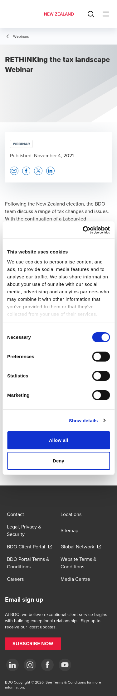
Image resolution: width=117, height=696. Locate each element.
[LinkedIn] (12, 664)
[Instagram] (29, 664)
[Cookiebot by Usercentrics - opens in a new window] (83, 230)
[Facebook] (47, 664)
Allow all (58, 440)
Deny (58, 460)
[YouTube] (64, 664)
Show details (83, 420)
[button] (14, 171)
